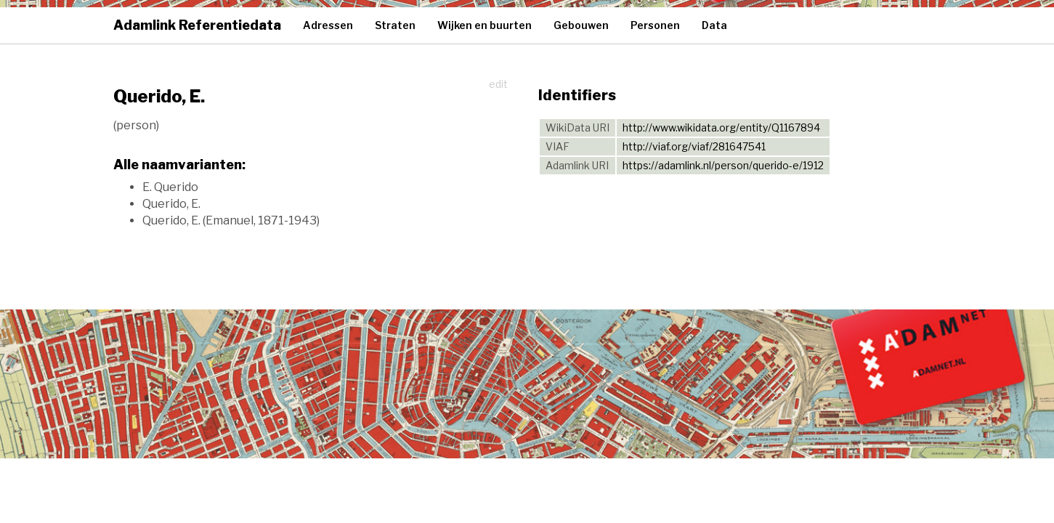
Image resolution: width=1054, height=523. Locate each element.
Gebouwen (581, 25)
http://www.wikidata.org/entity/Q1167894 (721, 127)
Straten (395, 25)
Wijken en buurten (484, 25)
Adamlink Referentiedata (197, 25)
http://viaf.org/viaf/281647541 (694, 146)
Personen (655, 25)
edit (498, 84)
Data (714, 25)
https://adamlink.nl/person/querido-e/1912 (723, 165)
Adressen (328, 25)
